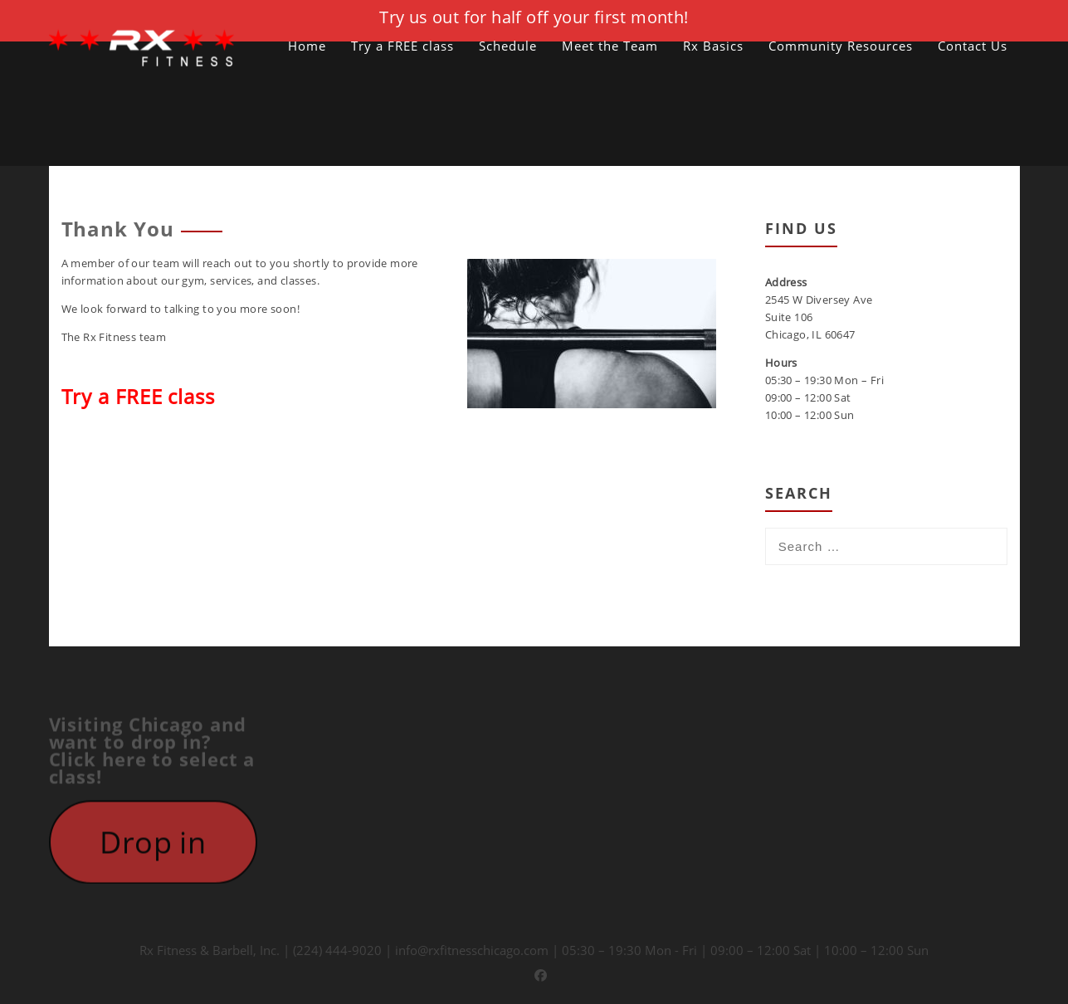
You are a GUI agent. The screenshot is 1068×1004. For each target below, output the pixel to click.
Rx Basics (713, 45)
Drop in (153, 846)
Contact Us (972, 45)
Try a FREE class (402, 45)
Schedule (508, 45)
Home (307, 45)
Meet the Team (610, 45)
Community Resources (840, 45)
